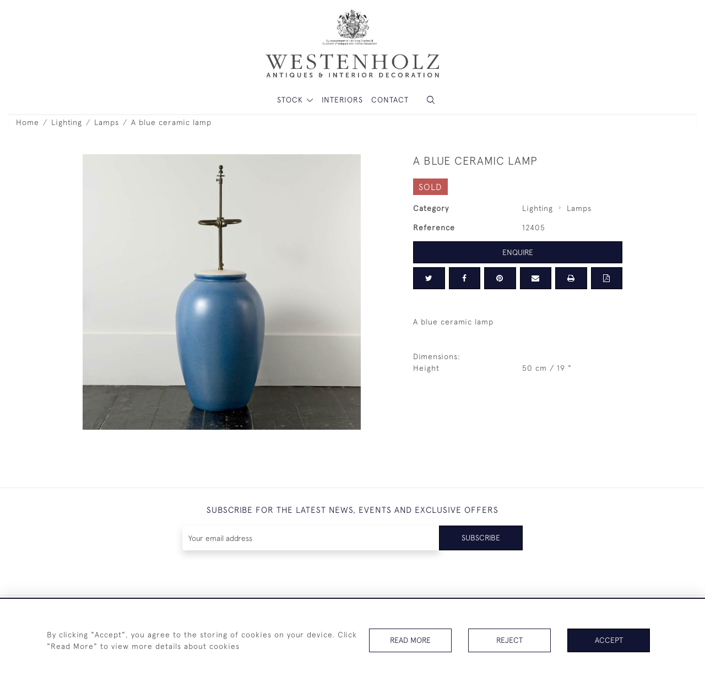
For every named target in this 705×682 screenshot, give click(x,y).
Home (27, 122)
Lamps (106, 122)
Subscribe (481, 537)
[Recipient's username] (311, 538)
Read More (410, 640)
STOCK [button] (291, 99)
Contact (390, 99)
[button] (430, 100)
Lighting (66, 122)
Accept (609, 640)
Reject (509, 640)
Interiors (342, 99)
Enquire (517, 252)
